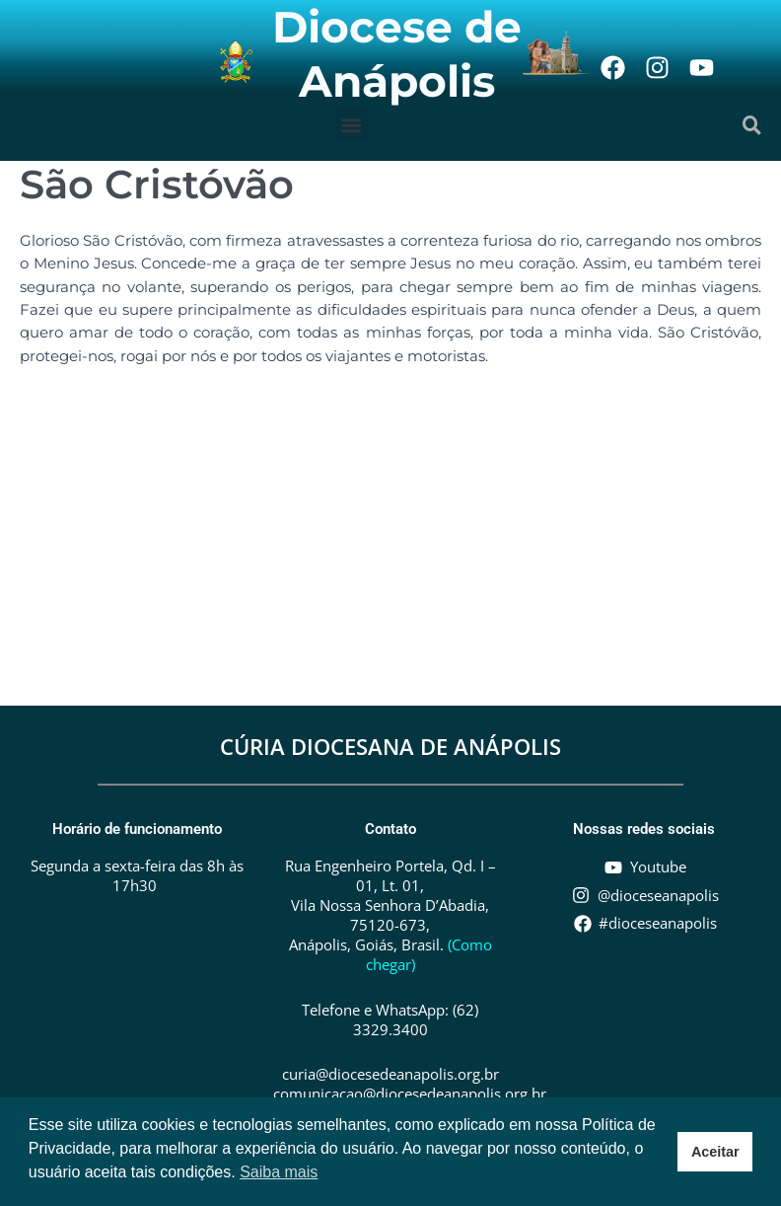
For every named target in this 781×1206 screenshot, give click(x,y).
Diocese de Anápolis (397, 54)
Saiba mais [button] (279, 1172)
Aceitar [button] (715, 1152)
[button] (351, 125)
